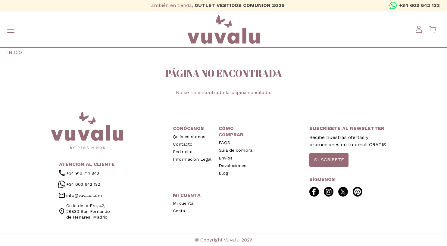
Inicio (14, 52)
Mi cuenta (183, 203)
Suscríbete (329, 159)
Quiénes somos (189, 136)
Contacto (182, 144)
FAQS (224, 142)
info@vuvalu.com (80, 195)
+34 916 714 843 (78, 173)
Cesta (179, 210)
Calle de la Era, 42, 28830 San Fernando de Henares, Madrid (84, 211)
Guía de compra (235, 150)
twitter (30, 5)
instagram (20, 5)
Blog (223, 173)
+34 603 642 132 (419, 5)
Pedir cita (182, 151)
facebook (10, 5)
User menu (418, 29)
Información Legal (192, 159)
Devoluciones (232, 165)
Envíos (226, 158)
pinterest (39, 5)
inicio (87, 130)
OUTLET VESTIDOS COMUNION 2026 (239, 5)
